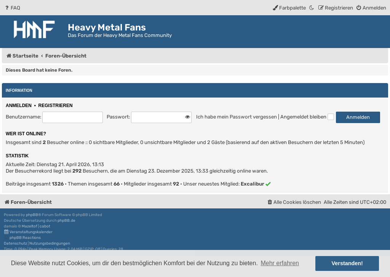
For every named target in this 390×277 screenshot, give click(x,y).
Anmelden (19, 105)
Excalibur (252, 184)
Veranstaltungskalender (28, 231)
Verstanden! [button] (347, 263)
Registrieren (55, 105)
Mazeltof (29, 226)
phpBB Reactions (22, 237)
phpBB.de (66, 220)
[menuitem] (12, 7)
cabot (45, 226)
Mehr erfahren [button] (280, 263)
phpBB (32, 215)
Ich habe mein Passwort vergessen (236, 117)
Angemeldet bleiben (307, 117)
